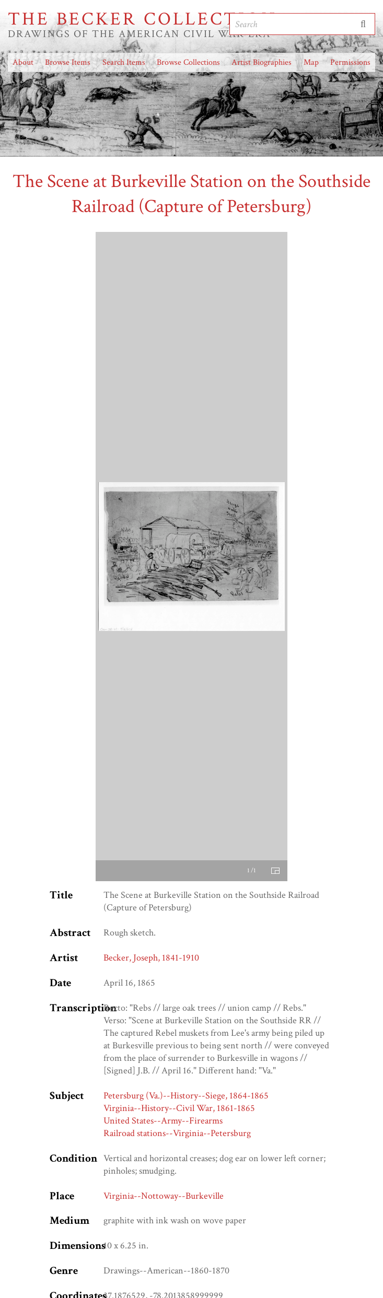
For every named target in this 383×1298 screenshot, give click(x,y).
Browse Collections (188, 62)
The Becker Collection (142, 19)
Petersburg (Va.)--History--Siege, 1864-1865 (186, 1096)
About (23, 62)
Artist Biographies (261, 62)
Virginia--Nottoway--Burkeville (163, 1196)
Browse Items (67, 62)
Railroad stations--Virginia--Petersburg (177, 1133)
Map (311, 62)
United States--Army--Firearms (163, 1121)
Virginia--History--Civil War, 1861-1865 (179, 1108)
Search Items (123, 62)
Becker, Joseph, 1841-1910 (151, 958)
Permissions (350, 62)
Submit (363, 24)
